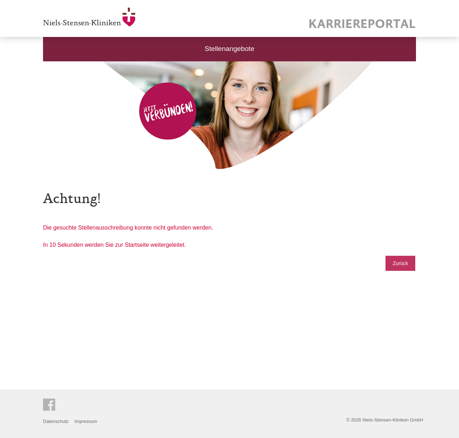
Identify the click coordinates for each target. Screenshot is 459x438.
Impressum (86, 421)
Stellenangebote (230, 48)
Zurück (400, 263)
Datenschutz (55, 421)
